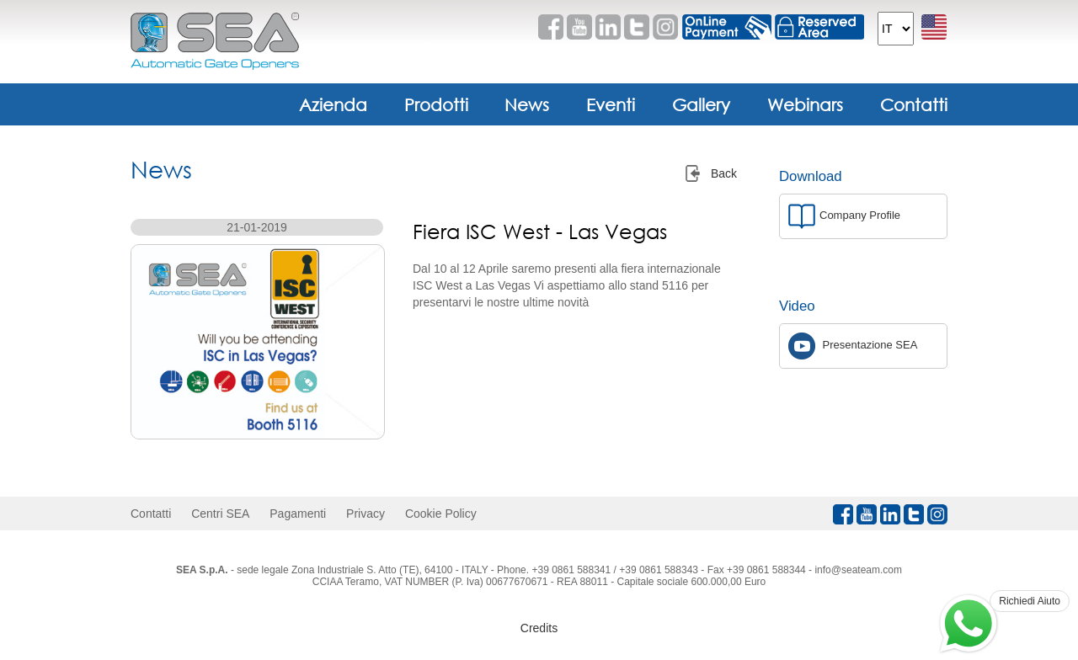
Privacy (365, 513)
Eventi (610, 104)
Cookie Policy (441, 513)
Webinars (805, 104)
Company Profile (844, 216)
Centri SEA (220, 513)
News (526, 104)
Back (724, 173)
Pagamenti (298, 513)
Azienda (333, 104)
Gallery (701, 104)
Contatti (913, 104)
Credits (539, 628)
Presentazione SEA (852, 346)
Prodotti (436, 104)
